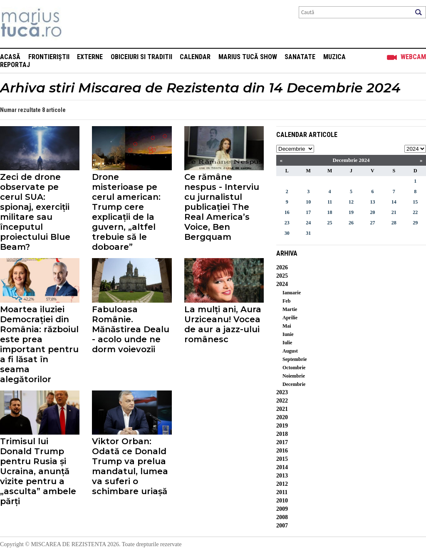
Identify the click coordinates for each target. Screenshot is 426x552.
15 (415, 202)
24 (308, 223)
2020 (282, 417)
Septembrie (294, 359)
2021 (282, 409)
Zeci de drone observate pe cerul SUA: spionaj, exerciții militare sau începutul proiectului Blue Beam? (35, 212)
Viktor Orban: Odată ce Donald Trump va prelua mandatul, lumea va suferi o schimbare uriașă (130, 466)
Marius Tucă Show (247, 57)
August (290, 351)
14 (393, 202)
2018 (282, 434)
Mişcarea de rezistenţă (76, 24)
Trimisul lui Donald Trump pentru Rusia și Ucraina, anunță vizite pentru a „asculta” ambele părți (38, 471)
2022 (282, 401)
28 (393, 223)
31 (308, 233)
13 (372, 202)
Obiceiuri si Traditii (141, 57)
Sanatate (300, 57)
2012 (282, 484)
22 (415, 212)
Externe (90, 57)
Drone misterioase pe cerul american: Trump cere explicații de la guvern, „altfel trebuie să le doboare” (126, 212)
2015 (282, 459)
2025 (282, 276)
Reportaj (15, 65)
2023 (282, 392)
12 (351, 202)
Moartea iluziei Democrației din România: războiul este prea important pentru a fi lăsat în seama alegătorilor (39, 344)
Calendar (195, 57)
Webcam (413, 57)
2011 (281, 492)
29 (415, 223)
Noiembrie (293, 376)
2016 (282, 451)
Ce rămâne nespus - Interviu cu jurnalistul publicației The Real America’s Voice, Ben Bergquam (221, 207)
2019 (282, 426)
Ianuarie (291, 293)
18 (329, 212)
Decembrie (293, 384)
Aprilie (289, 318)
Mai (286, 326)
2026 (282, 267)
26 (351, 223)
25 (329, 223)
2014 (282, 467)
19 (351, 212)
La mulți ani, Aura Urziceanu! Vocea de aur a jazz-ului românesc (222, 324)
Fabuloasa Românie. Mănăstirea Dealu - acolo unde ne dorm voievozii (130, 329)
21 (393, 212)
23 (287, 223)
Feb (286, 301)
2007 (282, 525)
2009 (282, 509)
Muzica (334, 57)
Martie (289, 309)
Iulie (287, 343)
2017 (282, 442)
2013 (282, 475)
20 (372, 212)
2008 (282, 517)
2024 (282, 284)
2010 (282, 500)
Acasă (10, 57)
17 (308, 212)
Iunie (288, 334)
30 (287, 233)
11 (329, 202)
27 (372, 223)
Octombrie (293, 367)
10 (308, 202)
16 (287, 212)
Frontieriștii (48, 57)
